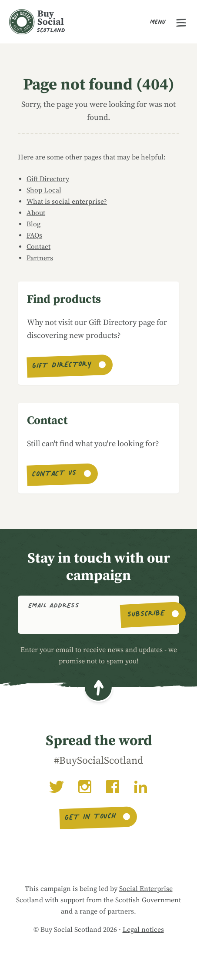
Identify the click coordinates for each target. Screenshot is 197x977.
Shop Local (44, 190)
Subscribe (146, 614)
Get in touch (91, 817)
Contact (38, 246)
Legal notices (143, 929)
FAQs (34, 235)
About (36, 213)
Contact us (54, 474)
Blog (33, 224)
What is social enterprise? (67, 201)
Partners (40, 258)
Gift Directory (48, 179)
